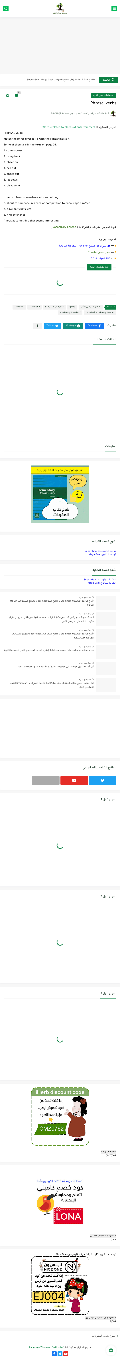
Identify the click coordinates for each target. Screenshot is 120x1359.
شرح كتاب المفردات (103, 1335)
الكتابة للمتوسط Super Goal (100, 580)
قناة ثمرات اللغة (100, 258)
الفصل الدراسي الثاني (103, 95)
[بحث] (6, 8)
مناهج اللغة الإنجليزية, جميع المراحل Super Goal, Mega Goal (61, 80)
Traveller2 (19, 307)
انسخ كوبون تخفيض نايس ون (100, 1318)
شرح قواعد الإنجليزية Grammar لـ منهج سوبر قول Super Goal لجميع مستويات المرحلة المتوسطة (53, 636)
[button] (94, 326)
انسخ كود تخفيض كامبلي (103, 1236)
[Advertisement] (60, 46)
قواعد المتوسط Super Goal (100, 551)
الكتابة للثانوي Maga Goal (102, 583)
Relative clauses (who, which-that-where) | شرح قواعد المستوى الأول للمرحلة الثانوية (49, 650)
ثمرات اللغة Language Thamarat (46, 1347)
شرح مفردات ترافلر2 (54, 307)
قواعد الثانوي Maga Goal (102, 554)
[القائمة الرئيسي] (114, 8)
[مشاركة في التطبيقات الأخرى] (37, 326)
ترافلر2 (72, 307)
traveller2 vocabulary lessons (100, 313)
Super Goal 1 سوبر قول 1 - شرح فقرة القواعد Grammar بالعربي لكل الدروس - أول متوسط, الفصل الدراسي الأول (51, 619)
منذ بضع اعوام (85, 597)
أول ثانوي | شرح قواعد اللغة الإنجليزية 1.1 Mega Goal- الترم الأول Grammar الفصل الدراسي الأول (51, 685)
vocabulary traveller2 (70, 313)
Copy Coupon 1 (108, 1152)
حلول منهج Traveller (99, 252)
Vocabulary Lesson (64, 226)
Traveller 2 (34, 307)
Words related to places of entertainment (68, 127)
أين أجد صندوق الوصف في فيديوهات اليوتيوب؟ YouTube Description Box (55, 667)
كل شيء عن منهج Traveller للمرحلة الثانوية (84, 246)
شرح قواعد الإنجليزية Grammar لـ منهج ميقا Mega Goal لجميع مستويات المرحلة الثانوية (52, 603)
